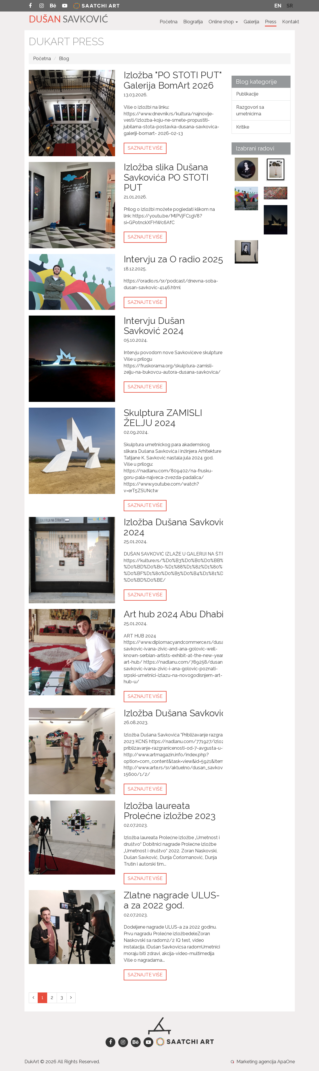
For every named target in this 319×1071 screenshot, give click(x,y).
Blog (64, 58)
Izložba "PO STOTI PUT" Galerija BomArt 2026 (172, 80)
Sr (289, 6)
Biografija (193, 21)
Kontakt (290, 21)
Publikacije (247, 94)
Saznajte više (145, 148)
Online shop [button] (223, 21)
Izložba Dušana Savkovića (178, 713)
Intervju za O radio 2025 (173, 259)
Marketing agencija (256, 1061)
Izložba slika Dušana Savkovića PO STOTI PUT (166, 177)
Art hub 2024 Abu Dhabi (174, 614)
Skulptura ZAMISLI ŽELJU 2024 (163, 417)
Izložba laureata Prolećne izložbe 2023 (169, 810)
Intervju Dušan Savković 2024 (154, 325)
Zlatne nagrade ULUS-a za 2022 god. (172, 900)
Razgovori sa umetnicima (250, 110)
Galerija (251, 21)
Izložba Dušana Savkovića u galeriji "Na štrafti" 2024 (220, 527)
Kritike (242, 127)
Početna (168, 21)
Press (270, 21)
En (277, 6)
